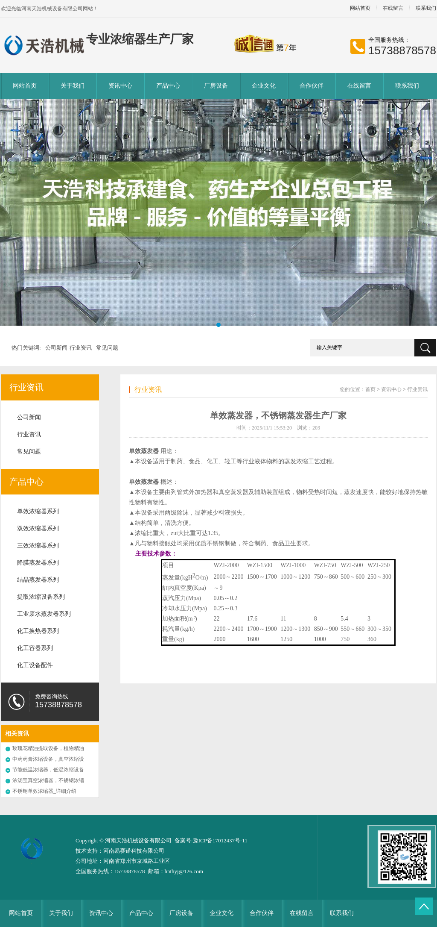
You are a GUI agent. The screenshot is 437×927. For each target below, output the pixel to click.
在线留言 (393, 8)
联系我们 (407, 85)
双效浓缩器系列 (38, 528)
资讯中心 (120, 85)
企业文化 (264, 85)
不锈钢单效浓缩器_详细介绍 (44, 791)
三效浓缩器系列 (38, 545)
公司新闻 (56, 347)
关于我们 (72, 85)
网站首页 (360, 8)
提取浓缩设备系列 (41, 597)
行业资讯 (81, 347)
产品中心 (168, 85)
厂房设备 (216, 85)
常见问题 (107, 347)
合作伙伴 (311, 85)
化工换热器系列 (38, 631)
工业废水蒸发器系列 (44, 614)
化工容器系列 (35, 648)
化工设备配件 (35, 665)
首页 (370, 389)
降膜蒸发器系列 (38, 562)
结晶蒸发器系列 (38, 580)
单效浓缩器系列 (38, 511)
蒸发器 (150, 451)
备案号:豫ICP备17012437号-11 (211, 840)
